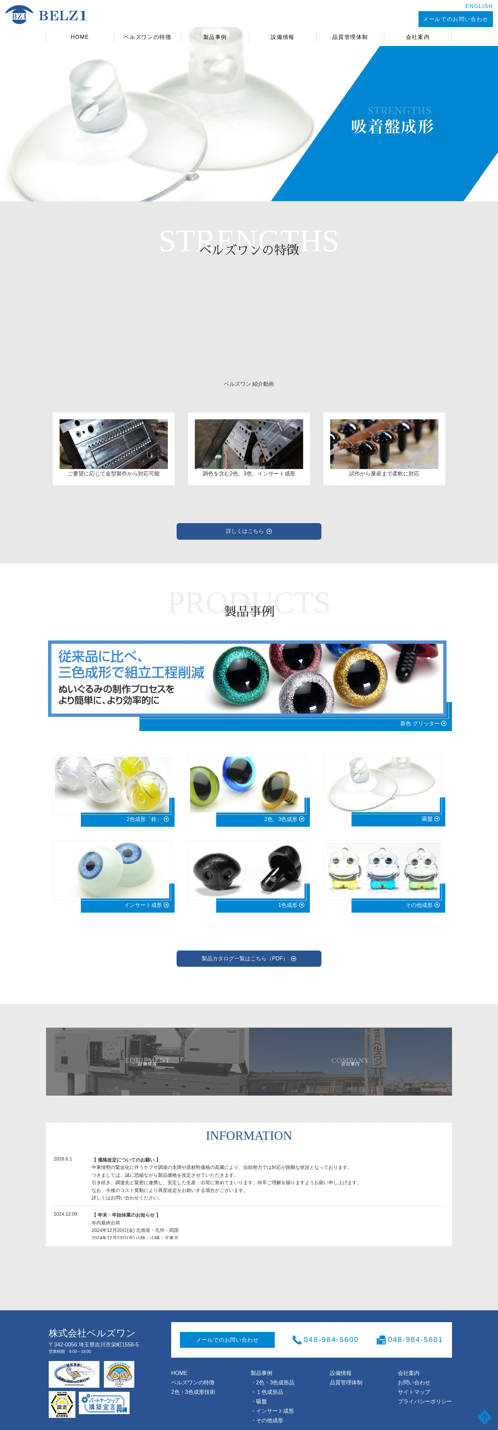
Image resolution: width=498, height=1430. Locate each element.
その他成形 (269, 1408)
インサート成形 (275, 1398)
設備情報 (283, 37)
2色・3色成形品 (275, 1370)
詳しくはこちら (245, 524)
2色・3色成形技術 (193, 1379)
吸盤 (261, 1389)
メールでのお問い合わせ (415, 19)
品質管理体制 (350, 37)
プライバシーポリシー (425, 1389)
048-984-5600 (331, 1327)
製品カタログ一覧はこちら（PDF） (245, 945)
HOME (80, 37)
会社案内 (418, 37)
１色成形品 (269, 1379)
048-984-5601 (415, 1327)
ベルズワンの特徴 (147, 37)
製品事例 (215, 37)
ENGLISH (440, 6)
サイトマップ (414, 1379)
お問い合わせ (414, 1370)
